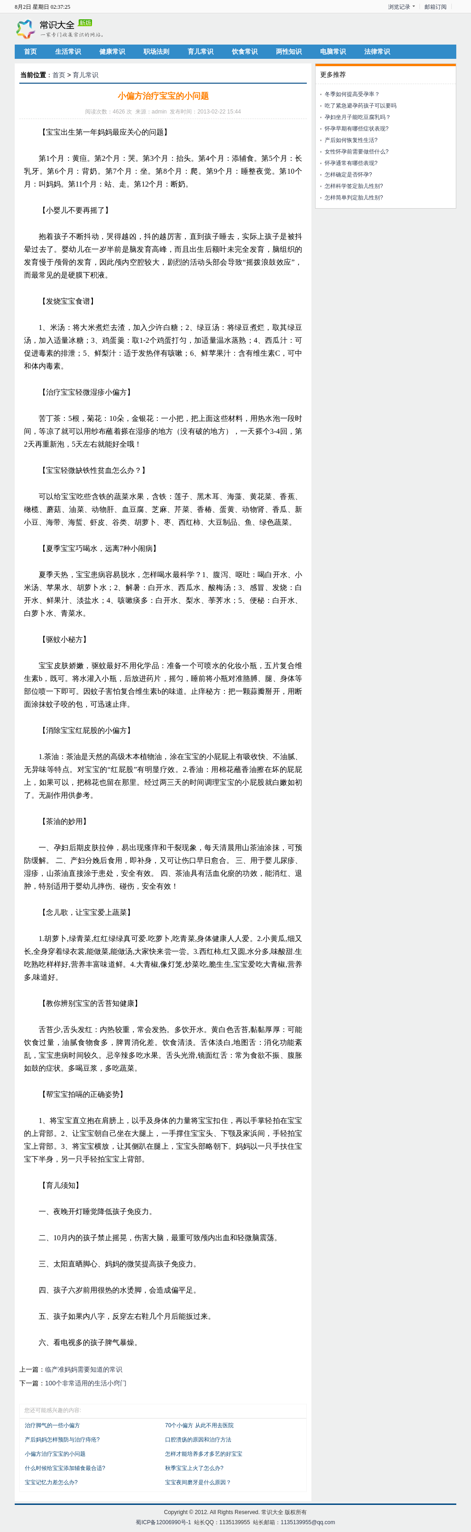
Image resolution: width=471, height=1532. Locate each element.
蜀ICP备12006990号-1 (163, 1522)
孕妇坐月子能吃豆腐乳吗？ (358, 117)
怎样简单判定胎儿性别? (354, 197)
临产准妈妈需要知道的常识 (83, 1369)
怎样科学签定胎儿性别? (354, 186)
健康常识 (112, 51)
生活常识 (68, 51)
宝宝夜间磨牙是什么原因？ (198, 1482)
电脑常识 (333, 51)
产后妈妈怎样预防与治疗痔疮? (62, 1439)
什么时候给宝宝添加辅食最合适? (65, 1468)
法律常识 (377, 51)
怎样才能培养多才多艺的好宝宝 (203, 1454)
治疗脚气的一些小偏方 (52, 1425)
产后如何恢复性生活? (351, 140)
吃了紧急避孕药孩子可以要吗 (360, 105)
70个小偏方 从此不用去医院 (199, 1425)
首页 (30, 51)
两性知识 (289, 51)
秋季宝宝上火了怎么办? (194, 1468)
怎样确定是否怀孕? (348, 174)
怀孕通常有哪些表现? (351, 163)
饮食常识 (245, 51)
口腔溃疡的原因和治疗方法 (198, 1439)
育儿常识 (200, 51)
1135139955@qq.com (308, 1522)
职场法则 (156, 51)
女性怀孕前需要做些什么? (357, 151)
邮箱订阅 (436, 7)
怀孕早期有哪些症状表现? (357, 128)
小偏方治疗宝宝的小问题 (55, 1454)
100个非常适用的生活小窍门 (85, 1383)
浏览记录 (399, 7)
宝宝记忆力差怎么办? (51, 1482)
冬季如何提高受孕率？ (352, 94)
